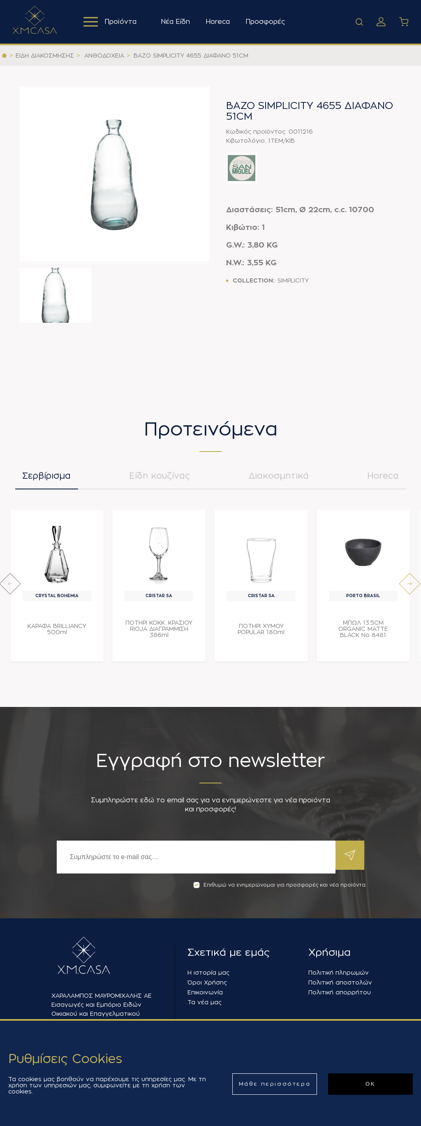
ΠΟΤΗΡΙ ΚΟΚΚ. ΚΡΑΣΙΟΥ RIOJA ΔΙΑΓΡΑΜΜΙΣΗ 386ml (158, 633)
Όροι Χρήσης (207, 982)
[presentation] (10, 587)
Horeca (220, 22)
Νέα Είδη (177, 22)
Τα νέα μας (204, 1002)
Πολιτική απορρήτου (339, 992)
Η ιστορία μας (208, 972)
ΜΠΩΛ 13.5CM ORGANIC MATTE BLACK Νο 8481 (363, 633)
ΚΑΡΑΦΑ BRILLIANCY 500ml (57, 633)
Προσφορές (267, 22)
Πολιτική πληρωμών (338, 972)
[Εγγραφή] (194, 857)
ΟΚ (370, 1084)
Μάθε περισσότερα (275, 1084)
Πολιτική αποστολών (340, 982)
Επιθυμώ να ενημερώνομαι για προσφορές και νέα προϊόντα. (279, 885)
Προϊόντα (111, 21)
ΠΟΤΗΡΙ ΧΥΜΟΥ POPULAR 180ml (261, 633)
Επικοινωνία (205, 992)
